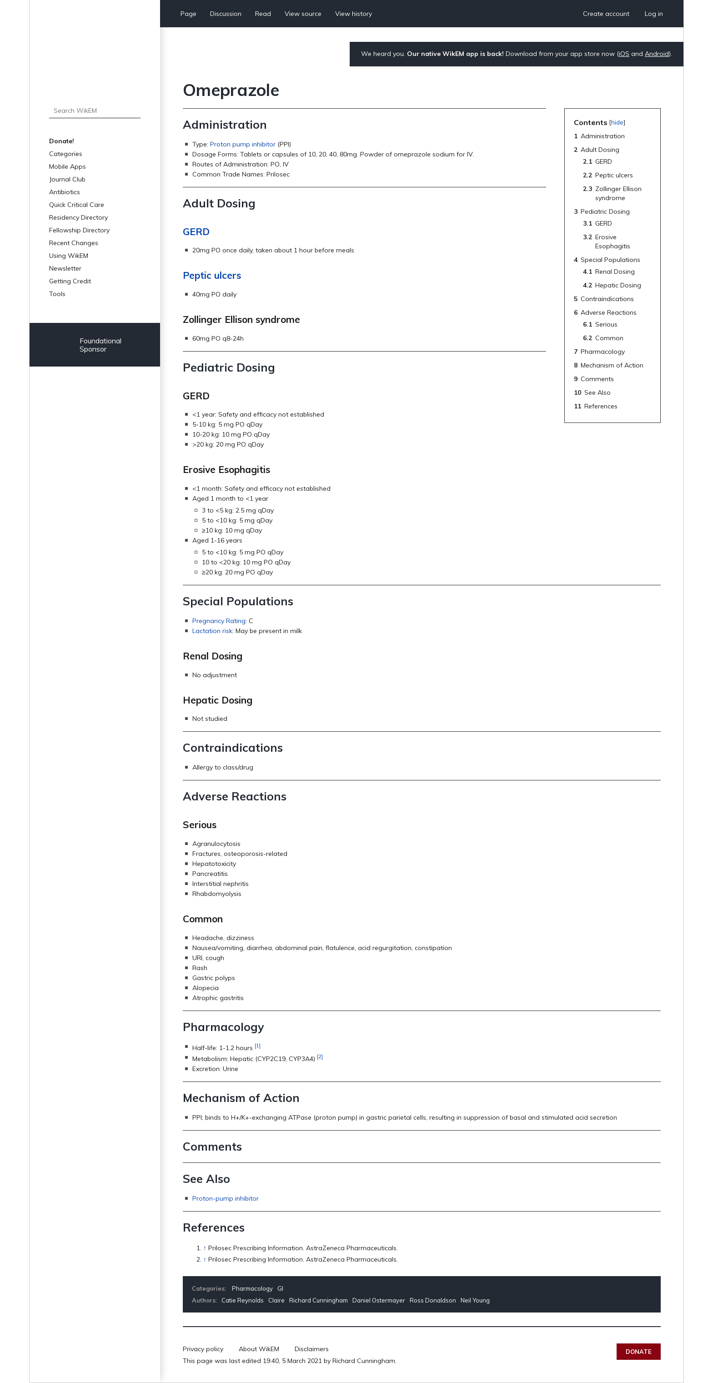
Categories (65, 154)
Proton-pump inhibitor (225, 1198)
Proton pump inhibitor (243, 144)
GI (280, 1288)
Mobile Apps (67, 166)
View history (353, 14)
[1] (258, 1045)
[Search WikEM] (95, 110)
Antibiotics (64, 192)
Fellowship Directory (79, 230)
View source (303, 14)
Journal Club (67, 179)
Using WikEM (68, 255)
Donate (639, 1351)
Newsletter (65, 268)
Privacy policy (203, 1349)
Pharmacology (252, 1288)
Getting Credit (70, 281)
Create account (606, 14)
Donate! (61, 141)
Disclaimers (312, 1349)
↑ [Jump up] (204, 1248)
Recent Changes (73, 243)
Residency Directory (78, 217)
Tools (57, 294)
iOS (624, 54)
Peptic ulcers (212, 275)
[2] (320, 1056)
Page (188, 14)
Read (263, 14)
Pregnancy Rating (219, 621)
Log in (654, 14)
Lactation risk (212, 631)
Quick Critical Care (76, 205)
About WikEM (259, 1349)
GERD (196, 231)
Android (657, 54)
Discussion (225, 14)
